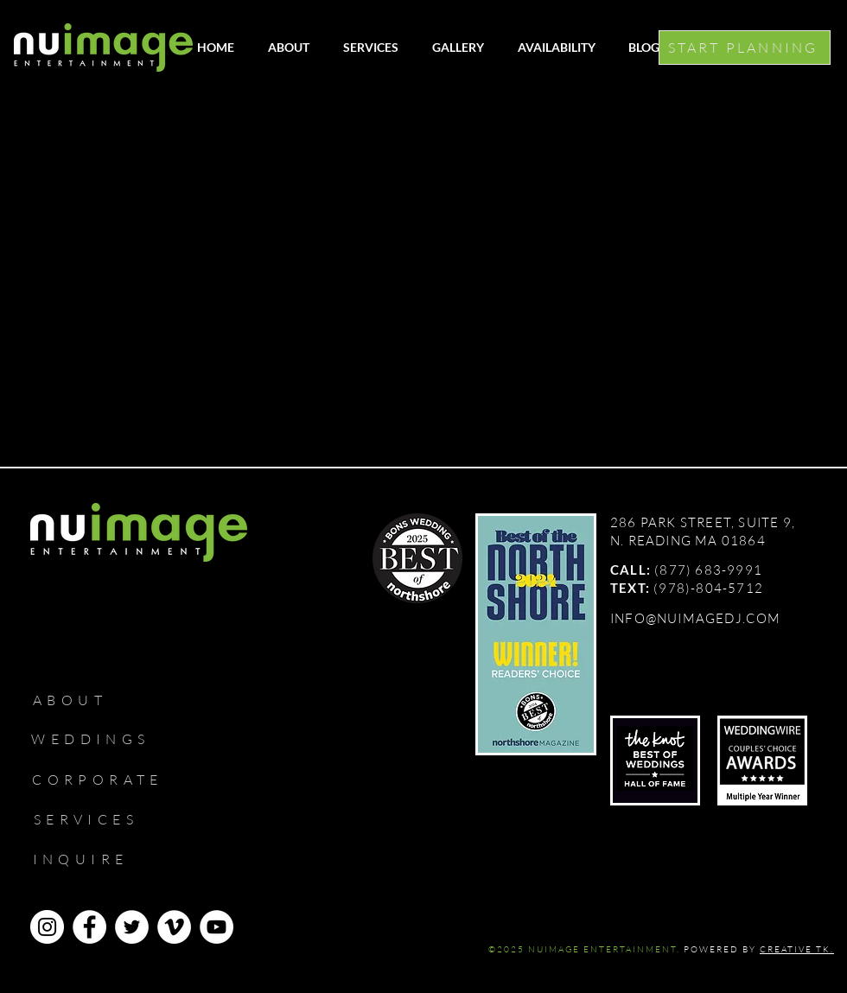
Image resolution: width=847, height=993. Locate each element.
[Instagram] (47, 927)
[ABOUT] (77, 700)
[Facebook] (89, 927)
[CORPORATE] (105, 779)
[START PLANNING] (745, 47)
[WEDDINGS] (98, 739)
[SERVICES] (93, 819)
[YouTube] (216, 927)
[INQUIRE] (88, 859)
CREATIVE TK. (797, 949)
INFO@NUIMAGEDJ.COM (695, 618)
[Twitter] (132, 927)
